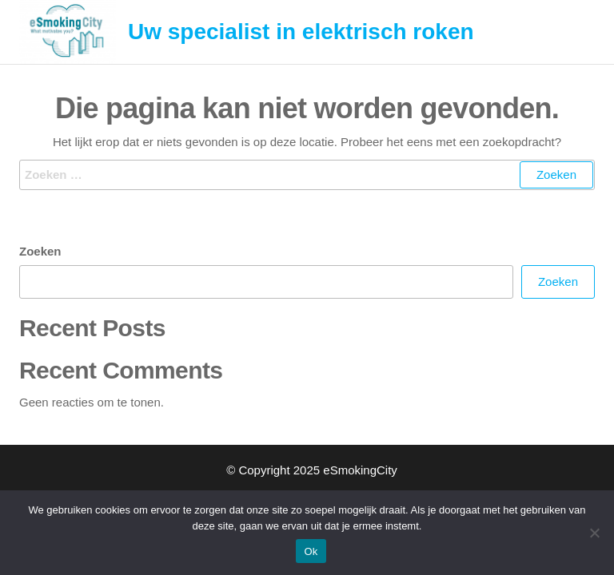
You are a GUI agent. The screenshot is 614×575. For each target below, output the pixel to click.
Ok (310, 551)
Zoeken (40, 251)
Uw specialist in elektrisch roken (301, 31)
